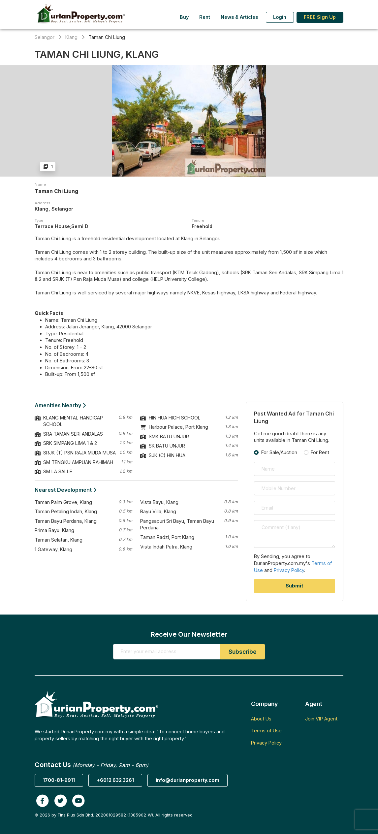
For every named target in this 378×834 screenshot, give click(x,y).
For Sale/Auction (279, 452)
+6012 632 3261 (115, 780)
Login (279, 17)
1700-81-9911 (59, 780)
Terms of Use (266, 730)
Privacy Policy (289, 570)
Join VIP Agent (321, 718)
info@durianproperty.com (187, 780)
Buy (184, 17)
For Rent (320, 452)
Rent (204, 17)
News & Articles (239, 17)
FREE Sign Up (320, 17)
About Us (261, 718)
